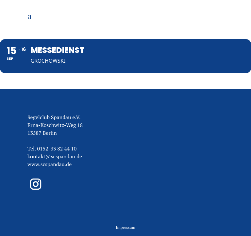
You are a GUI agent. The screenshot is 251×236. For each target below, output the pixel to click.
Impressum (125, 227)
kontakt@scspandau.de (54, 156)
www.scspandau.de (49, 164)
